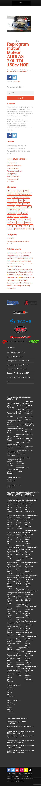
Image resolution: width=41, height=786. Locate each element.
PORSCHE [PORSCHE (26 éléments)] (11, 219)
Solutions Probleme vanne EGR (18, 373)
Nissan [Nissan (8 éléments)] (10, 216)
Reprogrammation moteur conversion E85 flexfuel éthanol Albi (20, 751)
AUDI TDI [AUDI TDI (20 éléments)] (11, 194)
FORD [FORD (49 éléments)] (10, 203)
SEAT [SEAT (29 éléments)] (14, 222)
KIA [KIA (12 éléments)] (29, 207)
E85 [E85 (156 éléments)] (20, 200)
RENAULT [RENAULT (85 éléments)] (27, 219)
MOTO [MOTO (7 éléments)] (25, 213)
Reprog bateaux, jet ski (14, 171)
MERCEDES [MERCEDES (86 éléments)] (11, 213)
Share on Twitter (14, 77)
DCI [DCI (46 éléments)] (16, 200)
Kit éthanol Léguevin (29, 440)
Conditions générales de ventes (18, 377)
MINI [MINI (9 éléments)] (19, 213)
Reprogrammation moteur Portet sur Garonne (13, 462)
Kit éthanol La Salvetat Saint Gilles (29, 432)
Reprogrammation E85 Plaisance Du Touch (22, 427)
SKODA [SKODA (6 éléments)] (20, 222)
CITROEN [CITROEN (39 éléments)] (26, 197)
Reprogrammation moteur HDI (18, 361)
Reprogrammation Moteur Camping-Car (20, 727)
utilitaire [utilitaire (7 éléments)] (10, 229)
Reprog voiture (12, 163)
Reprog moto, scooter (14, 165)
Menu (21, 3)
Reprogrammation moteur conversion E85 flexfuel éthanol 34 (31, 567)
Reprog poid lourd (13, 168)
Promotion (10, 244)
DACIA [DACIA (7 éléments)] (10, 200)
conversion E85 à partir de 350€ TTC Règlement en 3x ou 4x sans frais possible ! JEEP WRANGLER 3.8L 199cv (20, 255)
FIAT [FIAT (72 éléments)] (25, 200)
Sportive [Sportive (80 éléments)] (28, 222)
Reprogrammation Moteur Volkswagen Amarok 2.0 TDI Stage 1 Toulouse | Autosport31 (20, 285)
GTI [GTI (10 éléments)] (15, 203)
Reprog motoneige (13, 176)
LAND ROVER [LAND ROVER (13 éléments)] (12, 210)
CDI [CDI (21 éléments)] (9, 197)
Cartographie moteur (14, 357)
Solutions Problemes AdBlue (17, 369)
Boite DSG (10, 182)
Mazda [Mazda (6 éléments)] (21, 210)
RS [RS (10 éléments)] (9, 222)
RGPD (9, 381)
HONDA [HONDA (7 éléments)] (26, 203)
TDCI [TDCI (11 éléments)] (9, 226)
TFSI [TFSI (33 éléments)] (19, 226)
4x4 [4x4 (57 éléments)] (9, 191)
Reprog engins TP (13, 179)
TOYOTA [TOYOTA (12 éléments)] (25, 226)
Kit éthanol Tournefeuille (29, 424)
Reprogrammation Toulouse (22, 404)
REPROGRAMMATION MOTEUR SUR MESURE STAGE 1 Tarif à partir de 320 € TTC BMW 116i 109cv (20, 263)
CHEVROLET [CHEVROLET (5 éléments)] (17, 197)
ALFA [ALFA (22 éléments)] (14, 191)
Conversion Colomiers (29, 412)
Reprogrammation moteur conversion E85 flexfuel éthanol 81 (22, 550)
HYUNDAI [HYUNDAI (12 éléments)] (11, 207)
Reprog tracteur (12, 174)
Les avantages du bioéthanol (29, 447)
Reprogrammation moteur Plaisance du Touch (13, 406)
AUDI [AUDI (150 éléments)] (26, 191)
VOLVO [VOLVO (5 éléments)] (30, 229)
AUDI (15, 81)
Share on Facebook (9, 77)
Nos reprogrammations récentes (16, 71)
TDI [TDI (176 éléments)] (14, 226)
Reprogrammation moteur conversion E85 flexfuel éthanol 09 (22, 608)
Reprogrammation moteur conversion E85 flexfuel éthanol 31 (22, 536)
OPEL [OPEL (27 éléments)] (16, 216)
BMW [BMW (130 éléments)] (18, 194)
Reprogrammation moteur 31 (13, 486)
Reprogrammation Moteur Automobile (16, 722)
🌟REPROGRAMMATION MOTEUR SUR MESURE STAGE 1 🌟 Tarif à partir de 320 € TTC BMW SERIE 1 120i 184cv (20, 277)
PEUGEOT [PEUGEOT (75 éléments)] (24, 216)
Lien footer (10, 238)
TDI (19, 81)
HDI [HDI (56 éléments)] (20, 203)
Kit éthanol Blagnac (29, 418)
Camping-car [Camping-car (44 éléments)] (26, 194)
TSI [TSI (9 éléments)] (31, 226)
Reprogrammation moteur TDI (18, 365)
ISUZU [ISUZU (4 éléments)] (19, 207)
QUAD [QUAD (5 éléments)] (19, 219)
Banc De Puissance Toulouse (17, 719)
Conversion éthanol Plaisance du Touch (29, 404)
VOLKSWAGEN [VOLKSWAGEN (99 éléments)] (20, 229)
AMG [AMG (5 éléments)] (20, 191)
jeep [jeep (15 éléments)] (24, 207)
